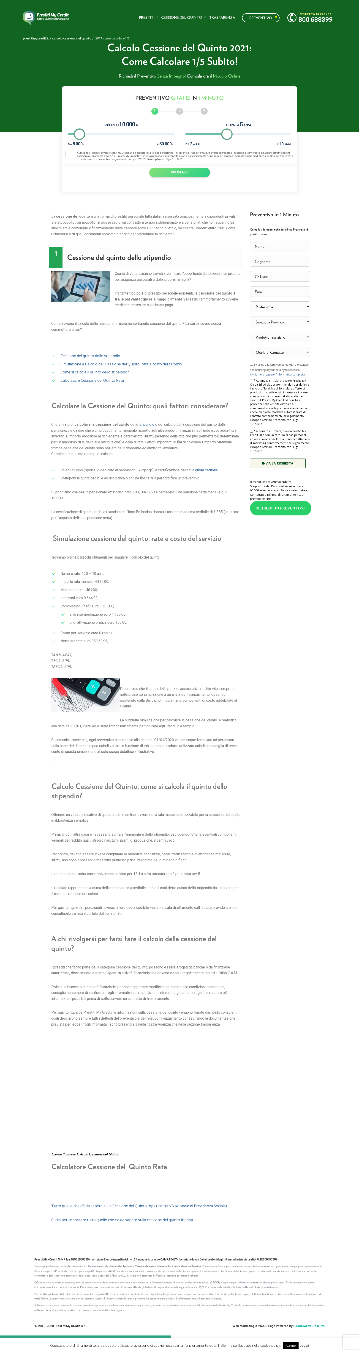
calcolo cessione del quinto (71, 38)
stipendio (146, 424)
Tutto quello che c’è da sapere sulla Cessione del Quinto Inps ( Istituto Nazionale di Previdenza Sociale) (139, 1205)
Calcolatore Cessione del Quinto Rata (92, 380)
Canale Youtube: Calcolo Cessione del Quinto (85, 1154)
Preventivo (260, 17)
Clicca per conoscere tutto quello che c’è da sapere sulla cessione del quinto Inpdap (122, 1219)
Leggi (304, 1345)
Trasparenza (222, 17)
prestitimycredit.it (36, 38)
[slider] (79, 134)
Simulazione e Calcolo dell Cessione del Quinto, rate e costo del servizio (121, 364)
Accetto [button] (291, 1346)
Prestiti (146, 17)
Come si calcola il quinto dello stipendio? (94, 372)
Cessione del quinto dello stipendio (90, 355)
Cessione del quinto (181, 17)
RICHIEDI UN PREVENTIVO (281, 508)
